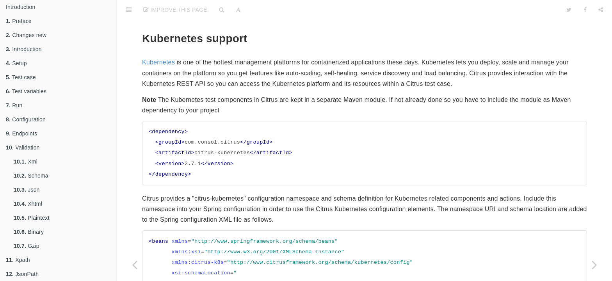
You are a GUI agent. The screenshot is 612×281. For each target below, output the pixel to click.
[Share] (600, 10)
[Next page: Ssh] (594, 264)
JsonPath (22, 274)
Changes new (26, 35)
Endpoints (21, 133)
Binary (29, 232)
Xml (25, 161)
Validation (23, 147)
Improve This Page (175, 10)
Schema (31, 176)
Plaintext (32, 218)
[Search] (221, 10)
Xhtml (28, 204)
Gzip (26, 246)
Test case (21, 77)
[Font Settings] (238, 10)
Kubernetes (158, 62)
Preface (19, 21)
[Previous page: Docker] (134, 264)
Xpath (18, 260)
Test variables (26, 91)
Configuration (26, 119)
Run (14, 105)
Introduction (21, 7)
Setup (16, 63)
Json (27, 190)
